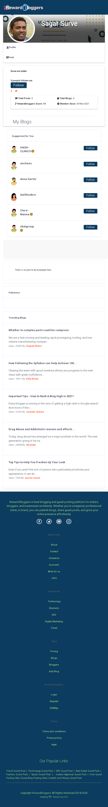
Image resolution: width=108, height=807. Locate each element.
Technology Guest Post (40, 770)
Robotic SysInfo (58, 797)
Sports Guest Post (41, 774)
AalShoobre (28, 194)
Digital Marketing (54, 621)
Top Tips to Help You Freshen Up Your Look (37, 462)
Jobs (54, 578)
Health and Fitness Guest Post (65, 777)
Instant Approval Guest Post (71, 774)
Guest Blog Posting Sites (34, 777)
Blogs (54, 658)
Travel (54, 628)
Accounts (54, 564)
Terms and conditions (54, 731)
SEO (54, 614)
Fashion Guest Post (16, 774)
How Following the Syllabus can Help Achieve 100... (42, 363)
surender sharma (35, 412)
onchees (26, 163)
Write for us (54, 571)
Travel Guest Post (15, 770)
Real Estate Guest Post (87, 770)
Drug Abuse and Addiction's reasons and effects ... (42, 429)
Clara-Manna (26, 212)
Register (54, 701)
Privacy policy (54, 738)
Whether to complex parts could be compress (39, 330)
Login (54, 694)
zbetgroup (27, 228)
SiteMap (54, 708)
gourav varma (32, 478)
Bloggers (54, 664)
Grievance (54, 558)
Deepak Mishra (34, 346)
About (54, 544)
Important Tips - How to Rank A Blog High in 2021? (41, 396)
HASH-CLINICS (27, 149)
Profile (11, 47)
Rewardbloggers (41, 793)
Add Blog (54, 671)
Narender (31, 445)
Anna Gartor (28, 179)
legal (54, 744)
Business (54, 608)
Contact (54, 551)
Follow (18, 85)
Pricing (54, 651)
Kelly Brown (32, 378)
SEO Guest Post (64, 770)
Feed (10, 57)
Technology (54, 601)
